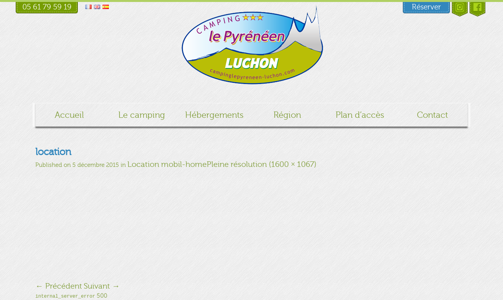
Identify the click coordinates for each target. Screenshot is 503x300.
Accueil (69, 115)
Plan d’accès (360, 115)
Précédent (58, 286)
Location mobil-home (167, 164)
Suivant (102, 286)
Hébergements (214, 115)
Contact (432, 115)
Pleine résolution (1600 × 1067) (261, 164)
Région (287, 115)
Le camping (141, 115)
